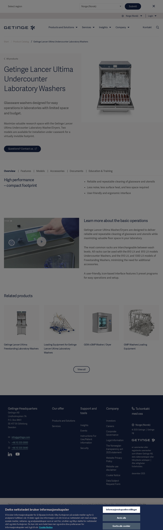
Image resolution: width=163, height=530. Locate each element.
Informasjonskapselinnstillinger (121, 511)
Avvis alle (121, 519)
